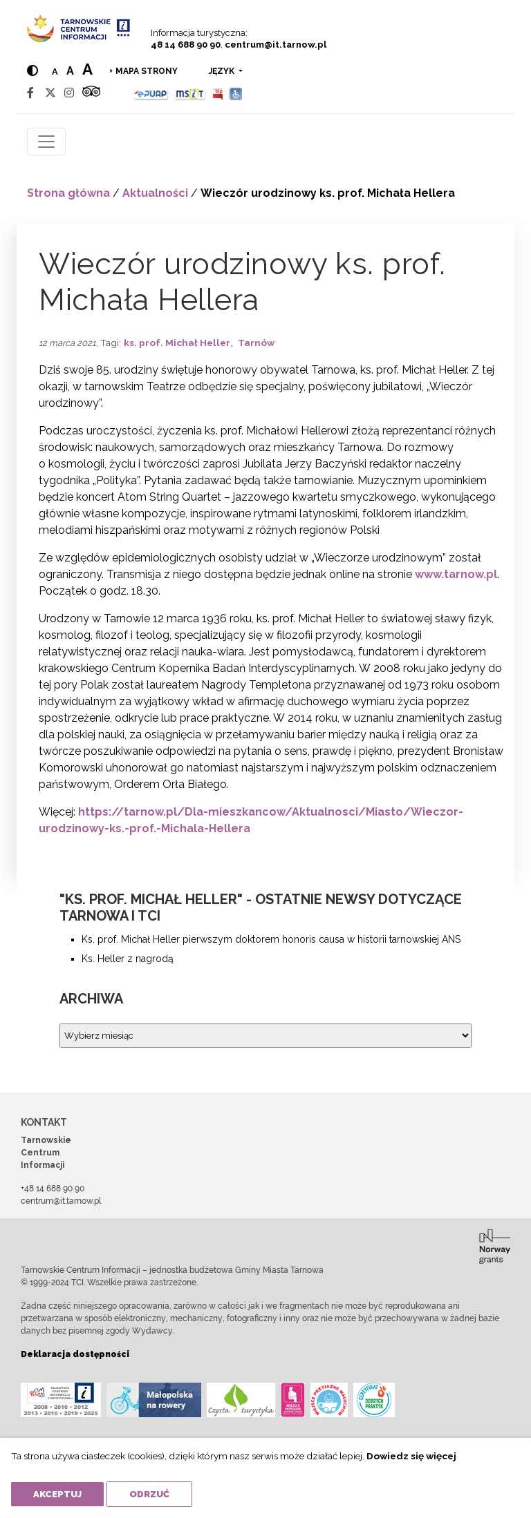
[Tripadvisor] (91, 92)
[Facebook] (30, 92)
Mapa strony (146, 71)
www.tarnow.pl (456, 574)
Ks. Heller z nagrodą (128, 958)
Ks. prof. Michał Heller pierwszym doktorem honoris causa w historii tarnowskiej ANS (271, 939)
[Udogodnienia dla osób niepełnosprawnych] (236, 92)
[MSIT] (190, 92)
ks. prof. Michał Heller (177, 342)
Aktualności (155, 193)
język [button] (222, 71)
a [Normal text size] (55, 71)
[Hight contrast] (32, 70)
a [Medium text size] (70, 70)
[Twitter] (50, 92)
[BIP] (218, 92)
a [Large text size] (87, 69)
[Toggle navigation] (46, 141)
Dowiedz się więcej (411, 1455)
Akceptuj (57, 1494)
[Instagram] (69, 92)
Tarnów (256, 342)
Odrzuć (149, 1494)
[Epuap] (151, 92)
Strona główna (68, 193)
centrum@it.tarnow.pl (275, 44)
